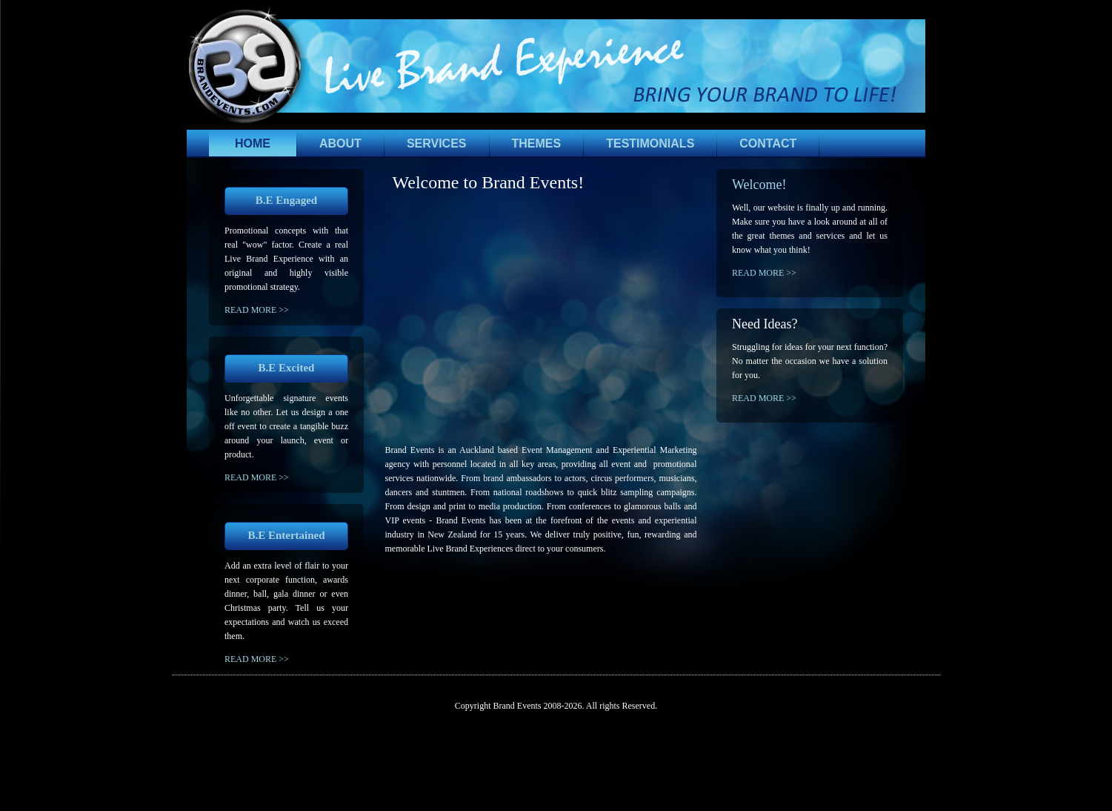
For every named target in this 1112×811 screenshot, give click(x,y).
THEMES (537, 143)
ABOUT (340, 143)
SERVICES (437, 143)
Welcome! (759, 184)
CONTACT (767, 143)
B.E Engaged (286, 200)
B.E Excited (287, 368)
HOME (252, 143)
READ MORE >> (256, 310)
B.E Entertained (285, 535)
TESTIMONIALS (650, 143)
